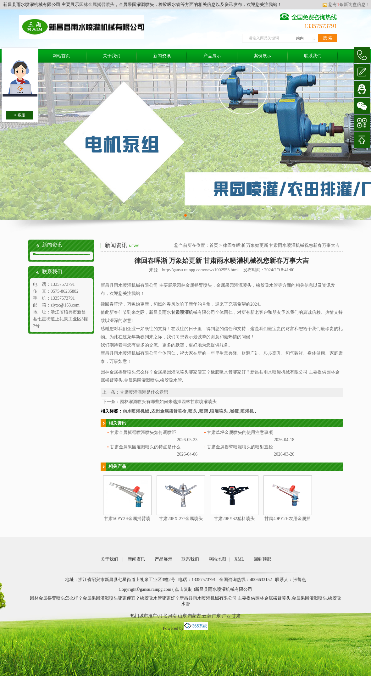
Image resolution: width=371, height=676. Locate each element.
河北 (162, 615)
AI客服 (19, 115)
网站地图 (217, 559)
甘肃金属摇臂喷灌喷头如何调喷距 (143, 432)
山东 (182, 615)
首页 (213, 245)
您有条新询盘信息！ (346, 4)
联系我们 (313, 55)
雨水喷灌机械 (136, 411)
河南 (172, 615)
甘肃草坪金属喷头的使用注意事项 (240, 432)
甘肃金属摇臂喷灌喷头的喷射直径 (240, 447)
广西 (226, 615)
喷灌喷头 (219, 411)
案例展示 (262, 55)
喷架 (203, 411)
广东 (216, 615)
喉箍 (234, 411)
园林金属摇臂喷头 (96, 4)
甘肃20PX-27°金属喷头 (181, 518)
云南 (206, 615)
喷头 (192, 411)
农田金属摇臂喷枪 (168, 411)
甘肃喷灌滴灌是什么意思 (144, 392)
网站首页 (61, 55)
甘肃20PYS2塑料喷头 (234, 518)
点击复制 (183, 589)
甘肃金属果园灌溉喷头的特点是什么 (145, 447)
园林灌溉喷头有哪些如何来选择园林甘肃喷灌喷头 (168, 401)
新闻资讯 (162, 55)
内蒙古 (194, 615)
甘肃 (236, 615)
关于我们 (111, 55)
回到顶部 (262, 559)
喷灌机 (247, 411)
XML (239, 559)
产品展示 (212, 55)
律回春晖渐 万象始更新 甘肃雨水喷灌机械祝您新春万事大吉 (281, 245)
